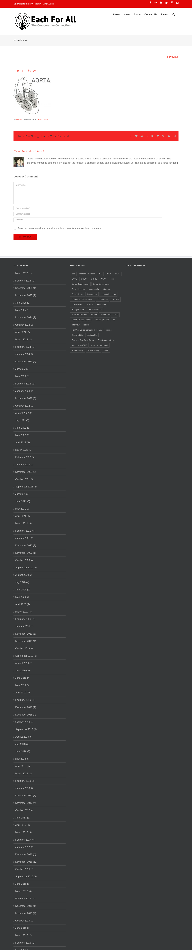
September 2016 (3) (26, 876)
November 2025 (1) (25, 295)
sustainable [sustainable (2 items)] (92, 335)
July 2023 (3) (22, 369)
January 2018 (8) (24, 788)
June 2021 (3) (22, 501)
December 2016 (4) (25, 854)
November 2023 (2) (25, 361)
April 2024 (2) (22, 332)
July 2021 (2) (22, 494)
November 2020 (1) (25, 553)
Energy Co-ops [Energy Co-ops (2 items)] (78, 309)
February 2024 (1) (24, 347)
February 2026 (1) (24, 280)
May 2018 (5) (22, 759)
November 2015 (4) (25, 913)
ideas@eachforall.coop (44, 4)
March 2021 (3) (23, 523)
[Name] (88, 208)
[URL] (88, 220)
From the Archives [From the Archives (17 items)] (79, 314)
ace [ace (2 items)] (73, 274)
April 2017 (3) (22, 825)
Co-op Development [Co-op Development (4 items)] (80, 284)
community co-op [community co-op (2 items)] (108, 294)
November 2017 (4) (25, 803)
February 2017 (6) (24, 839)
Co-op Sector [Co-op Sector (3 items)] (77, 294)
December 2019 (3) (25, 633)
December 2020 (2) (25, 545)
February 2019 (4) (24, 700)
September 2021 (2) (26, 486)
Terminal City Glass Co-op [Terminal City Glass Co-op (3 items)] (83, 340)
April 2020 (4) (22, 604)
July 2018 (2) (22, 744)
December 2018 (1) (25, 707)
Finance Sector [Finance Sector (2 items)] (95, 309)
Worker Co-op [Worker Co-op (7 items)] (93, 350)
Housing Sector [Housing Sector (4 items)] (102, 320)
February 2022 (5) (24, 457)
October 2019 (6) (24, 648)
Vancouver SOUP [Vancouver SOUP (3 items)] (79, 345)
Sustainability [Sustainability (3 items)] (77, 335)
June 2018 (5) (22, 751)
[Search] (173, 14)
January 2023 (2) (24, 391)
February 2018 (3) (24, 781)
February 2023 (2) (24, 383)
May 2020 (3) (22, 597)
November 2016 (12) (26, 862)
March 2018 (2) (23, 773)
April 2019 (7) (22, 692)
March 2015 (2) (23, 935)
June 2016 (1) (22, 884)
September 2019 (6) (26, 656)
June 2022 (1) (22, 428)
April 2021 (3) (22, 516)
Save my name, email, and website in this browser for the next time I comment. (59, 228)
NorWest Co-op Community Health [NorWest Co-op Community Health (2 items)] (87, 330)
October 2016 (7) (24, 869)
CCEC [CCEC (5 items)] (84, 279)
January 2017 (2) (24, 847)
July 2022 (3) (22, 420)
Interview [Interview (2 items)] (76, 325)
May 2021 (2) (22, 508)
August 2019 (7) (23, 663)
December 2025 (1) (25, 288)
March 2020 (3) (23, 611)
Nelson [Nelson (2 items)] (86, 325)
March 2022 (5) (23, 450)
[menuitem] (116, 14)
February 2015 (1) (24, 942)
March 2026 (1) (23, 273)
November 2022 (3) (25, 398)
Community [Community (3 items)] (92, 294)
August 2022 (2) (23, 413)
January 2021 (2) (24, 538)
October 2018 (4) (24, 722)
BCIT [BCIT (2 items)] (117, 274)
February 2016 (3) (24, 898)
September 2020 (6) (26, 567)
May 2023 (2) (22, 376)
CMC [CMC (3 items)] (103, 279)
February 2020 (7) (24, 619)
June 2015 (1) (22, 928)
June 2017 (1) (22, 817)
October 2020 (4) (24, 560)
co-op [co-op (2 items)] (112, 279)
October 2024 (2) (24, 325)
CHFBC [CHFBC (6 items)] (94, 279)
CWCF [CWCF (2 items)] (90, 304)
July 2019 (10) (22, 670)
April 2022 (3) (22, 442)
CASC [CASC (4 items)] (74, 279)
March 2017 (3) (23, 832)
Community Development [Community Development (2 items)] (83, 299)
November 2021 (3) (25, 472)
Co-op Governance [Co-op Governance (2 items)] (101, 284)
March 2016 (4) (23, 891)
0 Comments (43, 119)
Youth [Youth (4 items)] (105, 350)
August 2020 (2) (23, 575)
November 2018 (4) (25, 714)
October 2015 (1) (24, 920)
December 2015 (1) (25, 906)
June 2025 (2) (22, 302)
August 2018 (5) (23, 736)
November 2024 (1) (25, 317)
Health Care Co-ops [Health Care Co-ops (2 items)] (109, 314)
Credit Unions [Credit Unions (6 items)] (78, 304)
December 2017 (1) (25, 795)
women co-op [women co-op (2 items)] (77, 350)
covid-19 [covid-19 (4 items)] (115, 299)
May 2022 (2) (22, 435)
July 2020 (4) (22, 582)
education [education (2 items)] (101, 304)
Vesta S (19, 119)
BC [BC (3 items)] (100, 274)
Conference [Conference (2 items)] (103, 299)
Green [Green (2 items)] (94, 314)
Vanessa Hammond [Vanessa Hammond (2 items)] (99, 345)
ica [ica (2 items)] (114, 320)
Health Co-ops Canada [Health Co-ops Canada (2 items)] (82, 320)
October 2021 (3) (24, 479)
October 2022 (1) (24, 405)
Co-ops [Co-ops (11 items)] (106, 289)
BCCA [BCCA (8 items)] (108, 274)
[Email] (88, 214)
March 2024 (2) (23, 339)
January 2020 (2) (24, 626)
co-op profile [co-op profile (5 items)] (94, 289)
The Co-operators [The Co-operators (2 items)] (106, 340)
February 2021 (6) (24, 530)
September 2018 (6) (26, 729)
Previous (173, 57)
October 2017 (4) (24, 810)
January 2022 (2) (24, 464)
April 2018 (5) (22, 766)
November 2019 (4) (25, 641)
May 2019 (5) (22, 685)
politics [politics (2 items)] (109, 330)
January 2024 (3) (24, 354)
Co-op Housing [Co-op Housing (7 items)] (78, 289)
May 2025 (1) (22, 310)
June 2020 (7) (22, 589)
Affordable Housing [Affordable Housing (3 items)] (87, 274)
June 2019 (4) (22, 678)
